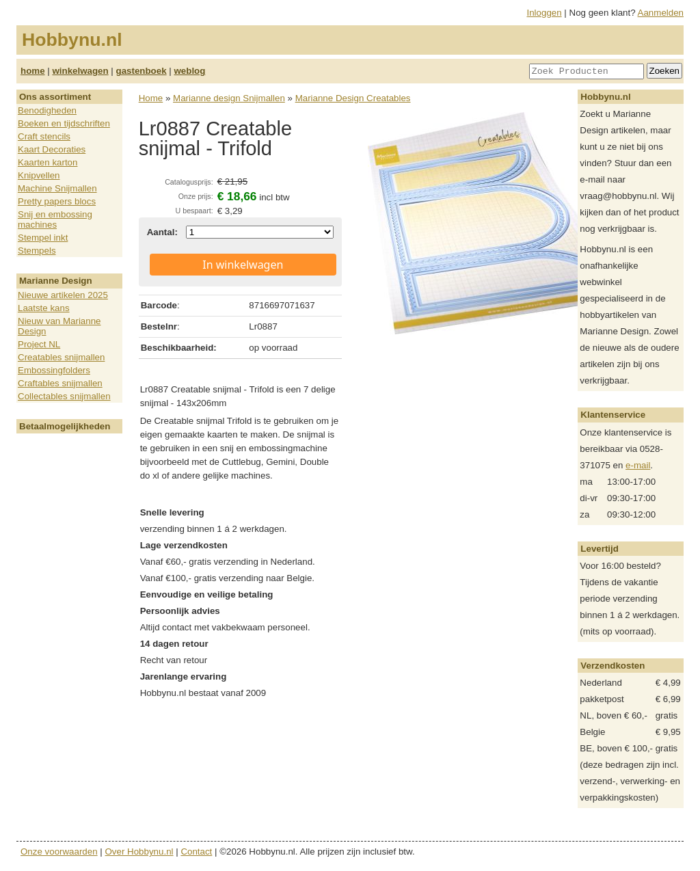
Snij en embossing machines (55, 219)
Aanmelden (661, 13)
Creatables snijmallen (61, 357)
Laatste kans (44, 308)
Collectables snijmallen (64, 396)
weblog (189, 71)
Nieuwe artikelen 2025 (63, 295)
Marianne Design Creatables (353, 98)
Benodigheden (47, 110)
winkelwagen (80, 71)
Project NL (39, 344)
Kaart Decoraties (51, 149)
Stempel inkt (43, 237)
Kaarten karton (47, 162)
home (33, 71)
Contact (196, 851)
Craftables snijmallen (60, 383)
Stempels (37, 250)
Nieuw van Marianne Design (59, 326)
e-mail (637, 465)
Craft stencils (44, 136)
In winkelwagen (242, 264)
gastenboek (141, 71)
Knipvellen (39, 175)
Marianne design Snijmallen (229, 98)
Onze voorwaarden (59, 851)
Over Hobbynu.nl (139, 851)
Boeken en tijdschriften (64, 123)
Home (151, 98)
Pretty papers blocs (57, 201)
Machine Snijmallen (57, 188)
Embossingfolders (54, 370)
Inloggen (544, 13)
